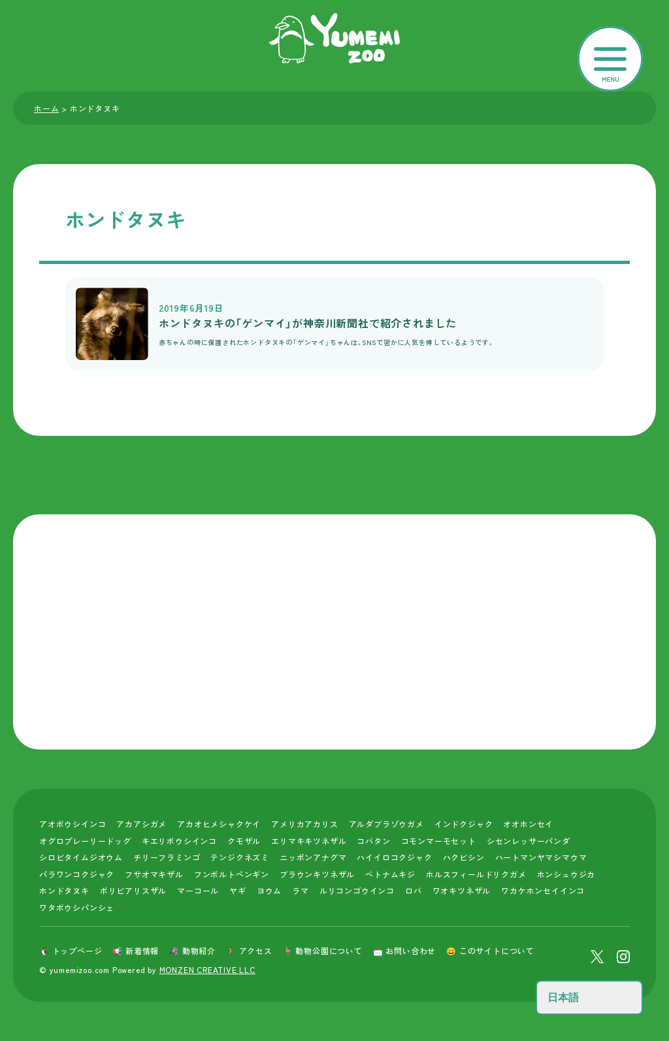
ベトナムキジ (390, 874)
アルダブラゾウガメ (386, 823)
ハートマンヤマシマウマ (541, 857)
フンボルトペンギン (231, 874)
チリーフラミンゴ (166, 857)
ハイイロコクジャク (394, 857)
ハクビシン (464, 857)
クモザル (244, 840)
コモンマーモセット (438, 840)
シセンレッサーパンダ (528, 840)
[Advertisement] (334, 631)
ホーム (46, 108)
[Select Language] (589, 998)
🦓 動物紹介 (192, 950)
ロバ (413, 890)
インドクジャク (463, 823)
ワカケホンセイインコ (543, 890)
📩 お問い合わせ (404, 950)
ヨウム (269, 890)
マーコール (198, 890)
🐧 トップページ (70, 950)
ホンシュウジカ (566, 874)
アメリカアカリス (304, 823)
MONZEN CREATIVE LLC (207, 969)
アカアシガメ (141, 823)
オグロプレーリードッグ (85, 840)
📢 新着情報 (135, 950)
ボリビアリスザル (133, 890)
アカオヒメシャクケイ (219, 823)
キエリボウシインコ (179, 840)
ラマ (300, 890)
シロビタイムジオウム (81, 857)
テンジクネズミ (239, 857)
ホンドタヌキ (64, 890)
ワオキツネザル (461, 890)
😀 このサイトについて (490, 950)
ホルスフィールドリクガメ (476, 874)
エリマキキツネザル (308, 840)
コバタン (373, 840)
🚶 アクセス (249, 950)
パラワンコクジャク (76, 874)
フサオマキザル (154, 874)
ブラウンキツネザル (317, 874)
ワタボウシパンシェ (76, 907)
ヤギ (237, 890)
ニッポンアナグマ (313, 857)
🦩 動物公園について (323, 950)
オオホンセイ (528, 823)
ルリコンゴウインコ (357, 890)
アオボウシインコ (72, 823)
